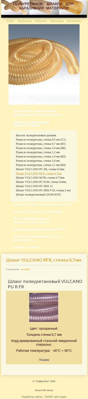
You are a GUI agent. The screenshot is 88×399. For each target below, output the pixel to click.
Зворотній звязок (44, 390)
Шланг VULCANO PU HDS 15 (34, 186)
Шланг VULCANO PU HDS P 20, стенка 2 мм (43, 190)
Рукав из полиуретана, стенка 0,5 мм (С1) (40, 139)
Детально (44, 359)
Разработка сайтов (32, 396)
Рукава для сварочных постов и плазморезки (37, 238)
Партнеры (57, 21)
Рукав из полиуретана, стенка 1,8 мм (38, 160)
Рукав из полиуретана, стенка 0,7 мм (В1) (40, 143)
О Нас (10, 21)
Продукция (24, 21)
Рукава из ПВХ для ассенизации (37, 211)
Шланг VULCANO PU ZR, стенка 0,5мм (40, 169)
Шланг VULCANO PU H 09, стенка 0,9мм (41, 182)
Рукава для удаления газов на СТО (39, 229)
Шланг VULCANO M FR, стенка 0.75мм (40, 177)
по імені (25, 269)
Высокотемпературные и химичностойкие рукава (32, 220)
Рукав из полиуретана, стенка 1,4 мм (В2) (40, 156)
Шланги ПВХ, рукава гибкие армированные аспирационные (37, 112)
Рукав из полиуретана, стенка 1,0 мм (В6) (40, 148)
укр (72, 4)
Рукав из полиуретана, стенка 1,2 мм (38, 152)
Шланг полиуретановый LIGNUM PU (38, 194)
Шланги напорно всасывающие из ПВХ (43, 204)
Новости (40, 21)
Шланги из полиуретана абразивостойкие (31, 123)
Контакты (74, 21)
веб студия (60, 396)
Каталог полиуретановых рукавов (36, 135)
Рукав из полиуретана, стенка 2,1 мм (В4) (40, 165)
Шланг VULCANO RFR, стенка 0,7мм (39, 173)
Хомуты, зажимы (26, 247)
